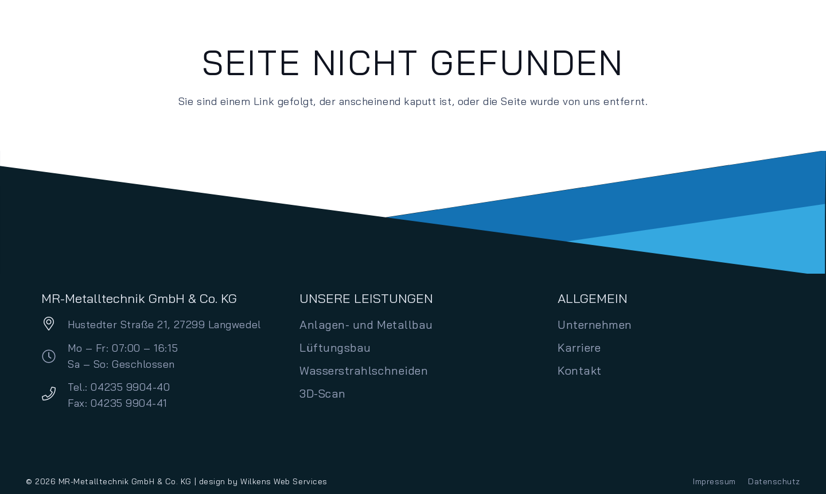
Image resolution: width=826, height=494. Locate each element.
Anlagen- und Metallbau (366, 324)
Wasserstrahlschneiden (363, 370)
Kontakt (580, 370)
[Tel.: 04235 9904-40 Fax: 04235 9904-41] (54, 395)
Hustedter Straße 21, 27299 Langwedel (164, 324)
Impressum (714, 481)
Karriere (579, 347)
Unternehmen (595, 324)
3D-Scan (322, 393)
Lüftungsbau (335, 347)
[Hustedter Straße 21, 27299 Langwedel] (54, 325)
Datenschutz (774, 481)
